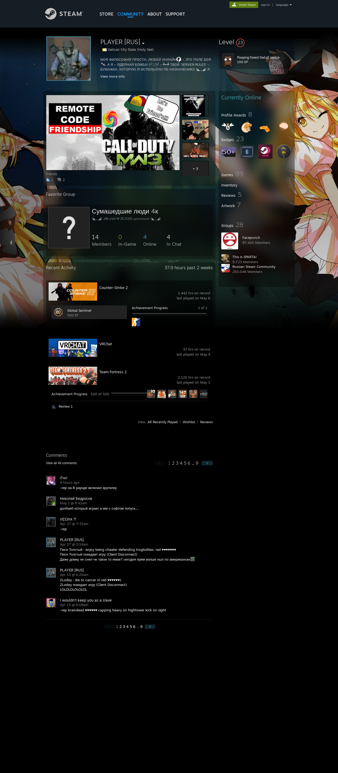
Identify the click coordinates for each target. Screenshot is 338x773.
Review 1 (66, 406)
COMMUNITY (130, 14)
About (154, 14)
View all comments (61, 463)
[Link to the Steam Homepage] (68, 18)
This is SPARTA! (244, 257)
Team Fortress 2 (113, 372)
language (282, 5)
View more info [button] (112, 76)
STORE (107, 14)
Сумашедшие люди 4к (125, 211)
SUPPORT (175, 14)
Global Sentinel (79, 310)
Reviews (206, 422)
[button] (257, 41)
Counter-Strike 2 (113, 287)
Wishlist (189, 422)
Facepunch (251, 237)
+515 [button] (204, 394)
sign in (265, 5)
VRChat (105, 344)
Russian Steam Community (253, 266)
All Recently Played (163, 422)
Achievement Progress (150, 308)
